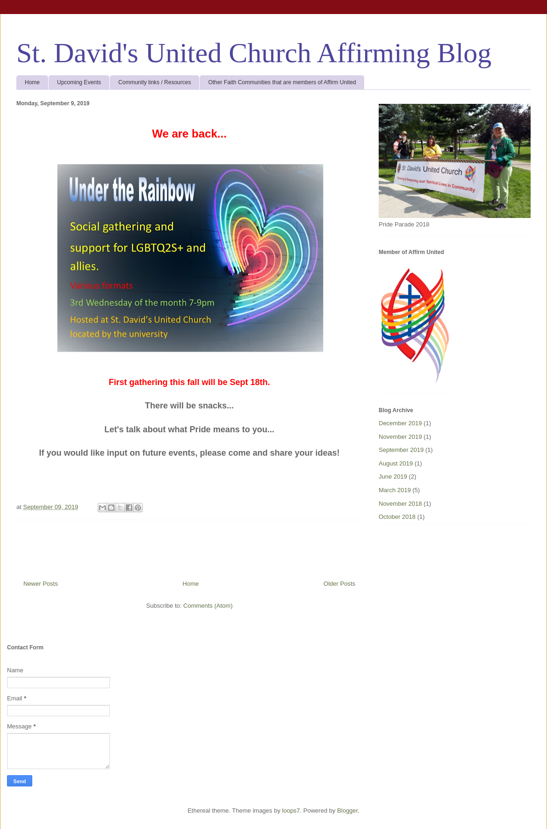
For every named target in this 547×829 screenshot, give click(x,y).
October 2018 (397, 516)
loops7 (291, 810)
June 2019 (393, 476)
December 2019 (400, 423)
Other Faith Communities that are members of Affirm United (282, 82)
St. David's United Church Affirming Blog (253, 52)
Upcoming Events (79, 82)
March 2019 (395, 490)
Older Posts (339, 583)
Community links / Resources (154, 82)
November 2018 (400, 503)
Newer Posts (40, 583)
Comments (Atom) (207, 605)
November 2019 (400, 436)
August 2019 (396, 463)
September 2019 (401, 449)
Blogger (347, 810)
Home (32, 82)
